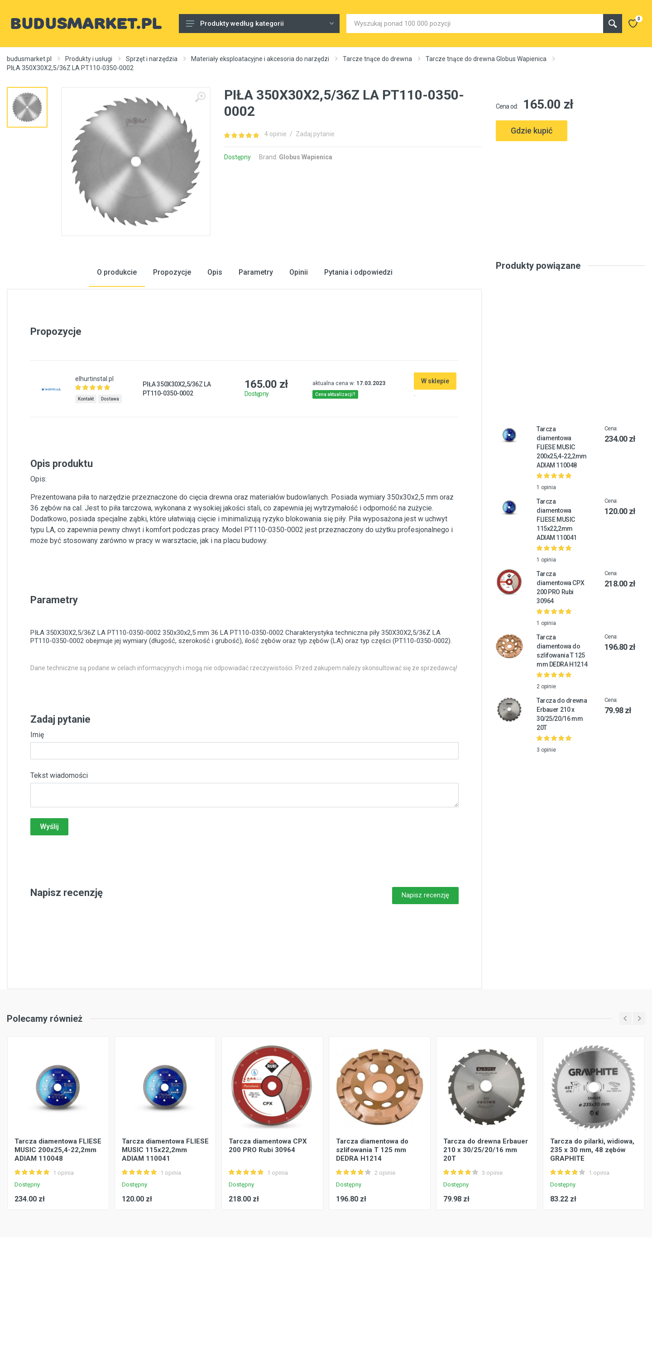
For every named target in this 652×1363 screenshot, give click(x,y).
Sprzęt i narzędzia (151, 58)
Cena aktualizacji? (335, 465)
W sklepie (435, 452)
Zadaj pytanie (315, 134)
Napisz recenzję (425, 966)
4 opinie (275, 134)
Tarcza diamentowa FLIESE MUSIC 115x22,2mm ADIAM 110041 (557, 590)
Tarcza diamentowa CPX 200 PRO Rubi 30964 (268, 1216)
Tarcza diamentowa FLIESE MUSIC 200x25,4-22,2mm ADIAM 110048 (562, 518)
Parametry (256, 343)
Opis (214, 343)
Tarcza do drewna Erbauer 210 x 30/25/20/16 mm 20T (485, 1221)
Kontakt (86, 469)
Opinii (298, 343)
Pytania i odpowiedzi (358, 343)
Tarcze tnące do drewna (377, 58)
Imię (37, 805)
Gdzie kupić (531, 130)
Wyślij (49, 897)
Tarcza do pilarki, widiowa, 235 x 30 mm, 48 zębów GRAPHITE (592, 1221)
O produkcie (117, 343)
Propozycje (172, 343)
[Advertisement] (570, 184)
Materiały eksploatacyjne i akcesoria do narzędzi (260, 58)
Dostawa (110, 469)
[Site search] (474, 23)
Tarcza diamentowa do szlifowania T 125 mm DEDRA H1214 (372, 1221)
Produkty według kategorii (260, 23)
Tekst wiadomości (59, 846)
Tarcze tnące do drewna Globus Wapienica (486, 58)
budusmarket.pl (29, 58)
